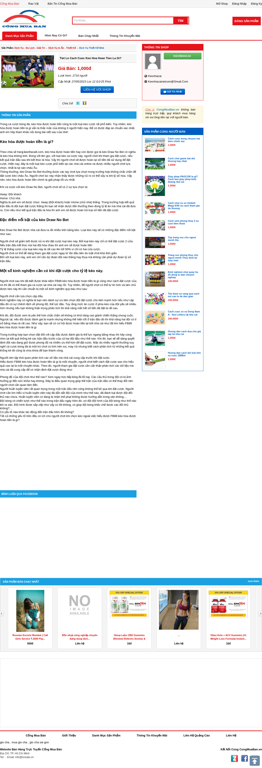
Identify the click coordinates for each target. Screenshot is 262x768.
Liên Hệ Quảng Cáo (196, 735)
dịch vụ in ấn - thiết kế (62, 48)
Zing (84, 103)
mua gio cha (19, 742)
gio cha (4, 742)
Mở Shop (222, 3)
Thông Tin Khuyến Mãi (125, 36)
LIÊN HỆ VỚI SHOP (97, 89)
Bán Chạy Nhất (88, 36)
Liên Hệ (231, 735)
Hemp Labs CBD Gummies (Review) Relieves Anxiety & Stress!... (129, 639)
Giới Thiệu (69, 735)
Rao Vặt (33, 3)
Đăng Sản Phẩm (246, 21)
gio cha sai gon (39, 742)
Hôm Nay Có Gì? (56, 35)
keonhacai (154, 76)
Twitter (78, 103)
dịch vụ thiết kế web (91, 48)
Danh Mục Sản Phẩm (20, 36)
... (179, 635)
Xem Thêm (253, 581)
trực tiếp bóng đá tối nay (75, 377)
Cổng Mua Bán (9, 3)
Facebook (244, 758)
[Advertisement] (68, 453)
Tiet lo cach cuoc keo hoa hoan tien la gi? (91, 58)
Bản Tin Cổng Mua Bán (62, 3)
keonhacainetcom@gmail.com (168, 81)
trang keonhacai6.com (30, 152)
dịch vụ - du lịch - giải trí (30, 48)
